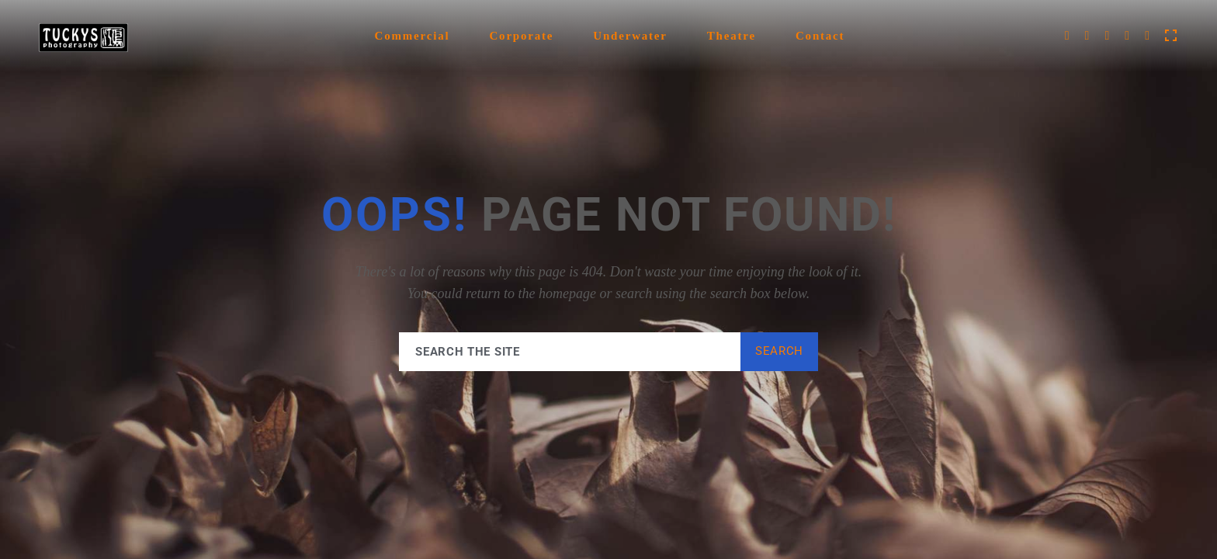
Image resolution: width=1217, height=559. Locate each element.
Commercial (412, 36)
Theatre (731, 36)
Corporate (521, 36)
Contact (820, 36)
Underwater (630, 36)
